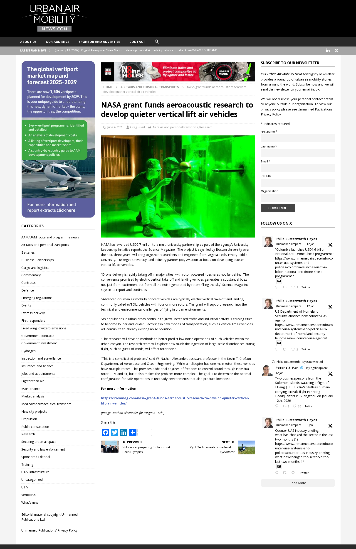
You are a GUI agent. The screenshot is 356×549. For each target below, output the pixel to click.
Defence (27, 290)
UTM (25, 487)
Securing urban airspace (38, 441)
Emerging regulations (36, 297)
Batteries (28, 252)
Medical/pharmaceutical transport (46, 403)
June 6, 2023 (115, 127)
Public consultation (35, 426)
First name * (269, 131)
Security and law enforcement (43, 449)
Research (206, 127)
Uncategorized (32, 479)
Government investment (39, 343)
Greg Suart (137, 127)
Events (26, 305)
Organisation (269, 191)
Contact (137, 41)
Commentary (31, 274)
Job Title (266, 176)
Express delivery (33, 312)
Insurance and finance (37, 365)
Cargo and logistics (35, 267)
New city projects (34, 411)
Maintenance (30, 388)
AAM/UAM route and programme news (50, 237)
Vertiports (28, 494)
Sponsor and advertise (99, 41)
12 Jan (310, 243)
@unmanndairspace (289, 243)
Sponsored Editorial (35, 456)
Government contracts (37, 335)
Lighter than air (32, 380)
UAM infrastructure (35, 471)
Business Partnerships (37, 259)
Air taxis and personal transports (175, 127)
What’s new (29, 502)
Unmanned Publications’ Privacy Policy (49, 530)
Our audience (57, 41)
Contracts (28, 282)
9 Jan (310, 424)
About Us (28, 41)
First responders (33, 320)
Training (27, 464)
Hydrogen (28, 350)
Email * (265, 161)
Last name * (269, 146)
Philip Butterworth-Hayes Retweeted (300, 361)
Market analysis (32, 396)
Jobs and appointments (38, 373)
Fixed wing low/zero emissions (43, 328)
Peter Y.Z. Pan (287, 367)
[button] (157, 42)
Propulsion (29, 418)
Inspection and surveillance (41, 358)
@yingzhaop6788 (317, 367)
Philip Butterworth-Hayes (296, 238)
